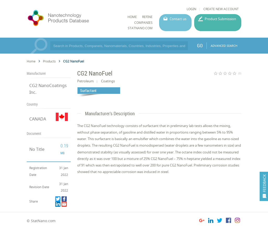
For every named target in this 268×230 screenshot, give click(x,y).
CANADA (37, 119)
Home (31, 61)
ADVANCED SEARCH (224, 46)
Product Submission (220, 18)
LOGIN (191, 9)
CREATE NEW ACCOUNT (221, 9)
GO (200, 45)
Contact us (178, 18)
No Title (36, 149)
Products (49, 61)
